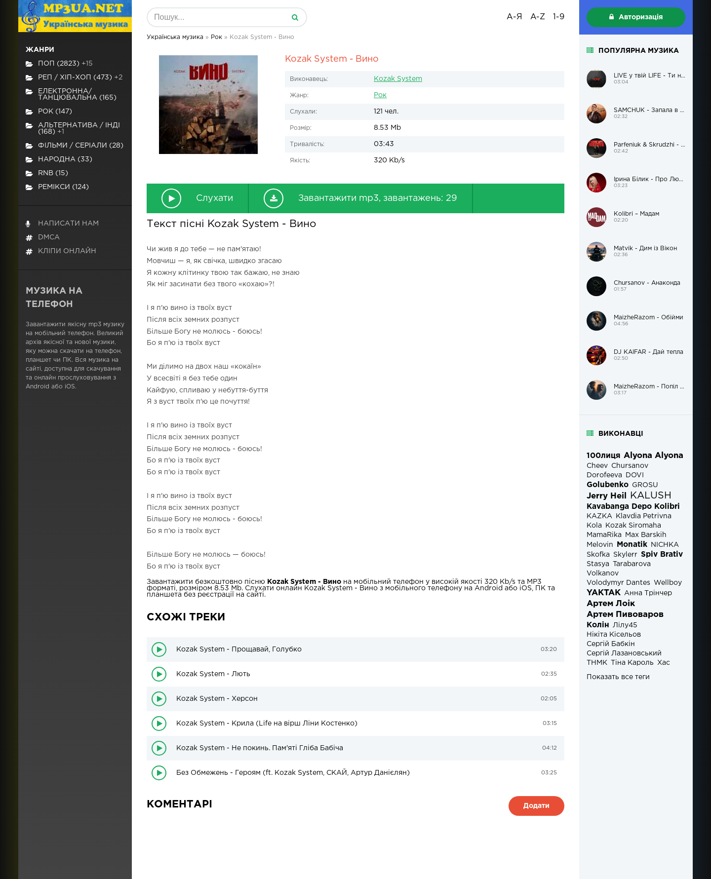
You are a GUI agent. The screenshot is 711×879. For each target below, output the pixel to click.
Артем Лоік (611, 604)
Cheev (597, 466)
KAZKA (599, 516)
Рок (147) (49, 112)
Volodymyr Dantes (618, 583)
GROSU (645, 485)
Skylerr (625, 555)
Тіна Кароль (632, 663)
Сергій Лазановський (624, 653)
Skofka (598, 555)
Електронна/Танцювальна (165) (71, 94)
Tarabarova (632, 564)
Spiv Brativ (662, 554)
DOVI (635, 475)
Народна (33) (59, 159)
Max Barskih (646, 535)
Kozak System (398, 79)
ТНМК (597, 663)
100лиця (603, 456)
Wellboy (668, 583)
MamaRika (604, 535)
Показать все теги (618, 677)
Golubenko (608, 485)
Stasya (598, 564)
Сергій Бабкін (611, 644)
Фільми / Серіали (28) (74, 146)
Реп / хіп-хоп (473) (74, 78)
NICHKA (665, 545)
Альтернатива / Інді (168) (73, 128)
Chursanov (629, 466)
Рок (380, 95)
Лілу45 (625, 625)
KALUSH (651, 496)
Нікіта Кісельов (614, 635)
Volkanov (603, 573)
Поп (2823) (59, 64)
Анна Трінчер (648, 593)
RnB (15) (47, 173)
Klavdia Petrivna (644, 516)
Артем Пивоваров (625, 614)
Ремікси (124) (57, 187)
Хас (663, 663)
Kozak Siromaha (633, 526)
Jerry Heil (607, 496)
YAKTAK (604, 593)
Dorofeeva (604, 475)
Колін (598, 625)
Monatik (632, 544)
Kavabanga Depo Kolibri (633, 506)
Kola (594, 526)
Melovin (600, 545)
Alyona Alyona (653, 455)
